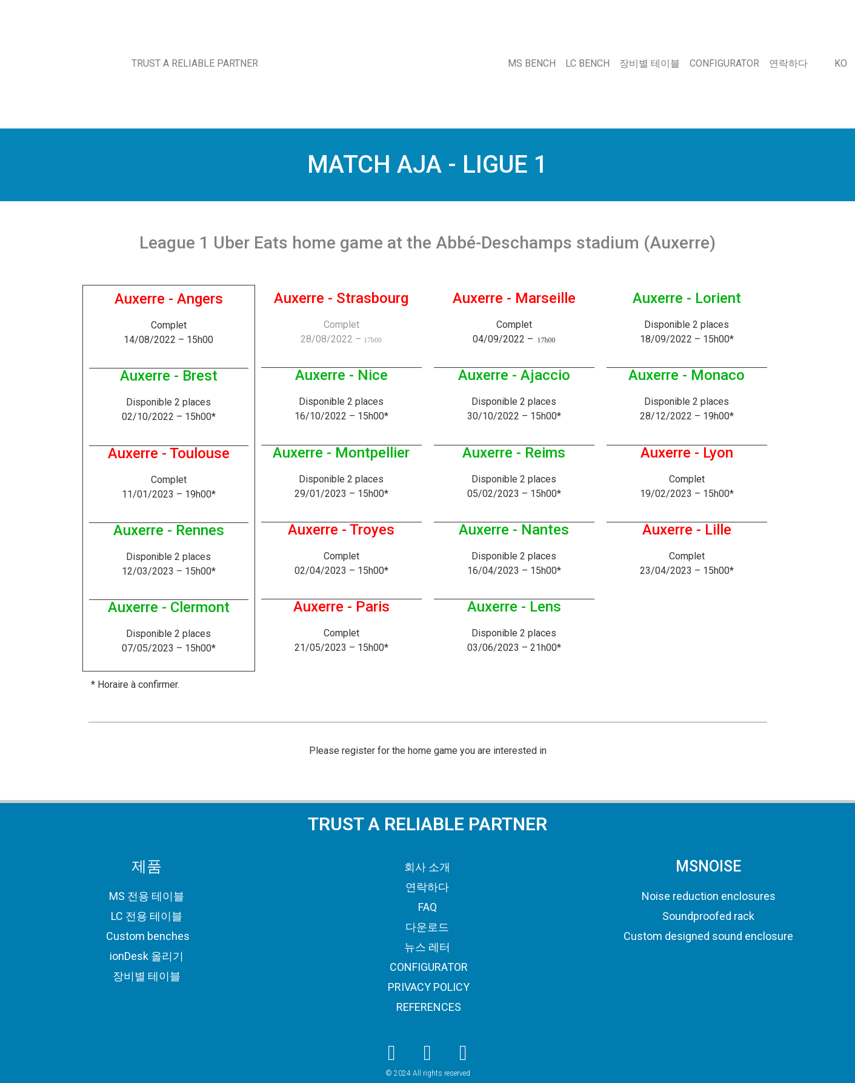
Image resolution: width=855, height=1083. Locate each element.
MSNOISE (708, 866)
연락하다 (788, 63)
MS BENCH (532, 63)
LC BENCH (587, 63)
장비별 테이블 (649, 63)
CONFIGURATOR (724, 63)
